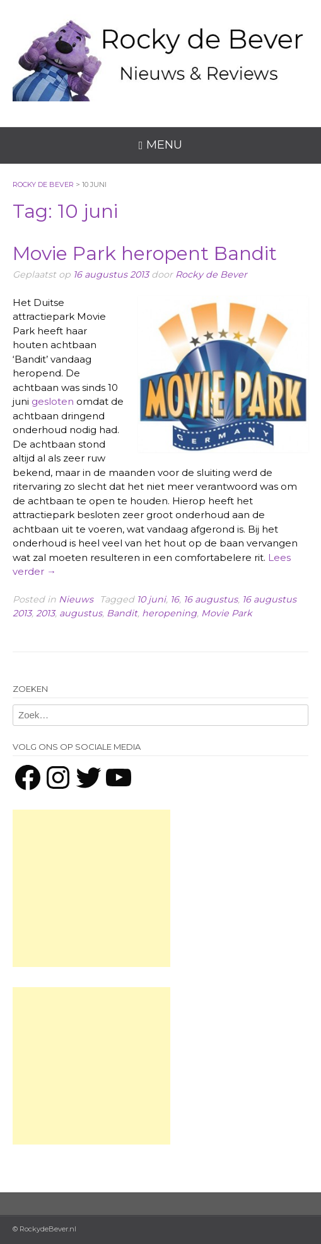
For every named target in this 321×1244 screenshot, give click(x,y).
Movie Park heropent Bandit (145, 253)
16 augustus (211, 599)
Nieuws (76, 599)
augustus (80, 613)
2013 (45, 613)
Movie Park (226, 613)
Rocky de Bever (211, 274)
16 (174, 599)
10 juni (151, 599)
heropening (169, 613)
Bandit (122, 613)
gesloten (53, 401)
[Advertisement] (91, 888)
